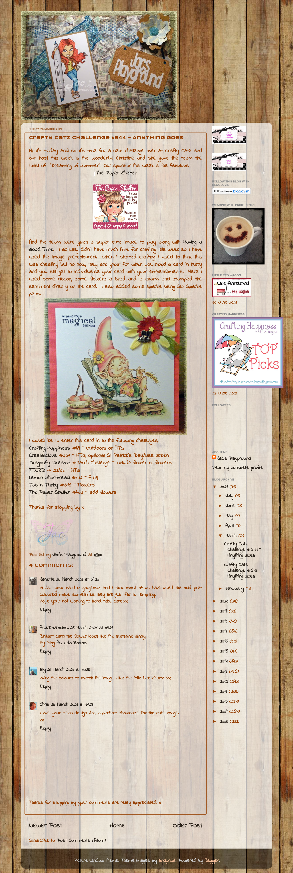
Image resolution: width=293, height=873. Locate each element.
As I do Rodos (72, 643)
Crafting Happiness (49, 448)
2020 (225, 601)
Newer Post (45, 826)
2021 (224, 487)
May (230, 516)
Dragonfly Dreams (49, 463)
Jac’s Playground (234, 458)
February (235, 589)
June (230, 506)
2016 (224, 641)
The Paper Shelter (115, 173)
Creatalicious (43, 456)
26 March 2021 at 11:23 (72, 704)
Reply (45, 609)
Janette (47, 579)
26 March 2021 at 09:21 (91, 628)
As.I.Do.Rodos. (54, 628)
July (230, 496)
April (230, 526)
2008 (225, 721)
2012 (224, 681)
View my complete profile (237, 467)
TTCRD (37, 471)
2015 (225, 651)
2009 (224, 711)
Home (117, 826)
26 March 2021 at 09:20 (77, 579)
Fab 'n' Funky (43, 485)
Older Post (187, 826)
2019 (224, 611)
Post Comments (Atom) (81, 840)
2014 (224, 661)
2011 (224, 691)
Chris (44, 704)
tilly (43, 669)
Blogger (212, 860)
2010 (224, 701)
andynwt (166, 860)
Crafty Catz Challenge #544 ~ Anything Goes (242, 550)
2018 (224, 621)
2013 (224, 671)
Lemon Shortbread (50, 478)
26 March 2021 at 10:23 (68, 669)
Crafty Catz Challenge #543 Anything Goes (240, 570)
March (231, 536)
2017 (224, 631)
